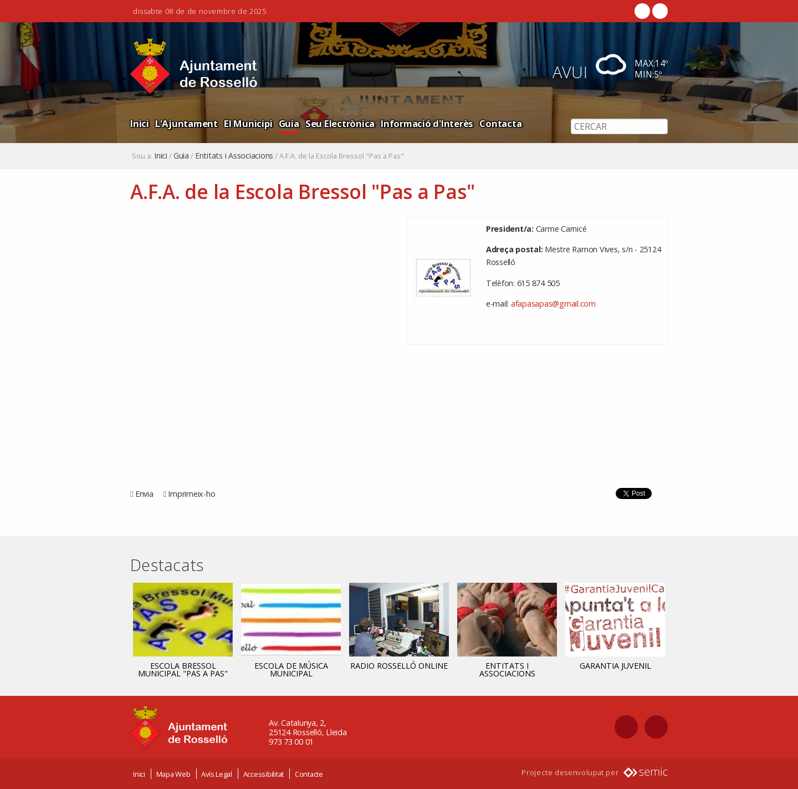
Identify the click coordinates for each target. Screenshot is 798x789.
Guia (289, 123)
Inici (139, 123)
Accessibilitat (263, 774)
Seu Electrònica (340, 123)
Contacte (309, 774)
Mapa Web (173, 774)
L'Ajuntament (186, 123)
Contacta (500, 123)
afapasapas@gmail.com (553, 303)
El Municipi (248, 123)
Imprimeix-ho (191, 493)
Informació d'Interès (427, 123)
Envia (144, 493)
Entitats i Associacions (234, 156)
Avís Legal (216, 774)
